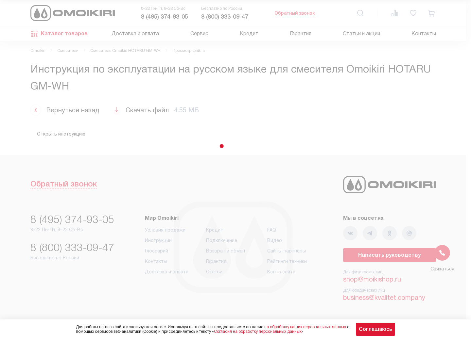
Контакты (423, 33)
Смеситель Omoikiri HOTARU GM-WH (125, 51)
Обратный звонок (294, 13)
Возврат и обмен (225, 250)
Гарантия (300, 33)
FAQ (271, 230)
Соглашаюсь (375, 329)
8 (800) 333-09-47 (224, 16)
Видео (274, 240)
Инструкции (158, 240)
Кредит (249, 33)
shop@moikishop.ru (372, 279)
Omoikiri (37, 51)
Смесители (67, 51)
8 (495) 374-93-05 (164, 16)
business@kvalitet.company (384, 297)
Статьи (214, 271)
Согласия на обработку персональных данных (258, 331)
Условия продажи (165, 230)
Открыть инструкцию (61, 134)
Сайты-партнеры (286, 250)
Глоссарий (156, 250)
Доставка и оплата (135, 33)
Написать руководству (389, 255)
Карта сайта (281, 271)
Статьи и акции (361, 33)
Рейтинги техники (287, 261)
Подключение (221, 240)
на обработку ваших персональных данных (305, 327)
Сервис (199, 33)
